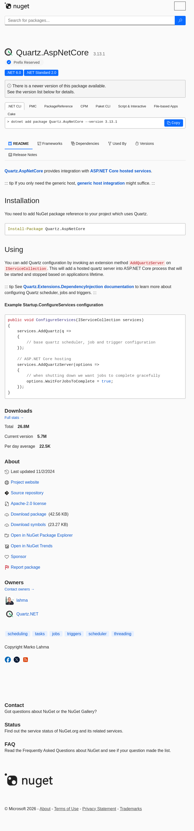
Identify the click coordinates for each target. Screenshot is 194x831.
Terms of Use (66, 809)
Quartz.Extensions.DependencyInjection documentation (78, 286)
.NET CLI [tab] (14, 106)
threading (123, 634)
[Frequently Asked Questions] (10, 744)
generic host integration (101, 183)
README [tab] (19, 143)
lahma (22, 600)
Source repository (27, 493)
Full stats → (14, 418)
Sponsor (19, 556)
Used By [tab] (117, 143)
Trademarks (131, 809)
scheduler (98, 634)
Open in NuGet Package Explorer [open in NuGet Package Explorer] (42, 535)
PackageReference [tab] (58, 106)
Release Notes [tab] (23, 154)
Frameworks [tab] (49, 143)
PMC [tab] (32, 106)
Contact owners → (20, 589)
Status (13, 725)
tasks (40, 634)
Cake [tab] (12, 114)
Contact (14, 705)
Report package (25, 567)
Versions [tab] (144, 143)
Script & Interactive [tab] (132, 106)
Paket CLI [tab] (103, 106)
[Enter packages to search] (90, 20)
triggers (74, 634)
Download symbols (28, 524)
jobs (56, 634)
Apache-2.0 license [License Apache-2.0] (28, 503)
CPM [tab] (84, 106)
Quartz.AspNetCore (24, 171)
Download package (28, 514)
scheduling (18, 634)
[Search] (180, 20)
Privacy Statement (99, 809)
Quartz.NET (27, 614)
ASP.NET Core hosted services (120, 171)
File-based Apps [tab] (166, 106)
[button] (173, 123)
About (45, 809)
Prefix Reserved (27, 62)
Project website (25, 482)
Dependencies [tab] (85, 143)
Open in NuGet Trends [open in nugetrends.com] (32, 546)
